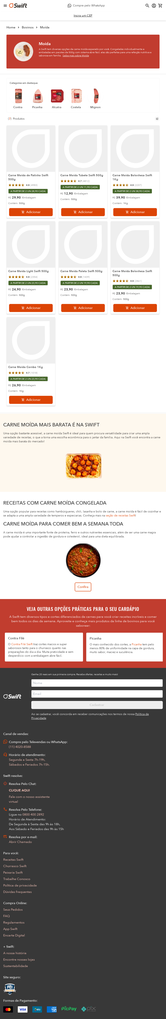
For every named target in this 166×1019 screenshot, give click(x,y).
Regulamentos (13, 922)
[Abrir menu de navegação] (5, 6)
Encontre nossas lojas (19, 959)
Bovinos (28, 27)
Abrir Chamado (20, 842)
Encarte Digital (14, 935)
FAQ (6, 916)
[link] (83, 16)
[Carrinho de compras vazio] (160, 5)
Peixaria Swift (13, 872)
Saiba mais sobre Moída (76, 55)
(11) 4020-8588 (20, 747)
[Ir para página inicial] (18, 5)
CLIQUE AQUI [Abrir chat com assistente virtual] (19, 790)
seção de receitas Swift (120, 515)
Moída (44, 27)
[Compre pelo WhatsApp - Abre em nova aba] (86, 6)
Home (10, 27)
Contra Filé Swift (22, 644)
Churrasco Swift (14, 866)
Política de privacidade (20, 885)
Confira (83, 587)
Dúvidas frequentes (17, 892)
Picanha (137, 644)
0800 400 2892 (33, 814)
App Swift (10, 929)
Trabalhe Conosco (16, 879)
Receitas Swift (13, 859)
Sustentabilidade (15, 966)
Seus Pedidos (13, 909)
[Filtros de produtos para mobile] (157, 118)
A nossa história (14, 953)
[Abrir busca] (147, 5)
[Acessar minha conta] (153, 5)
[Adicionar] (31, 212)
